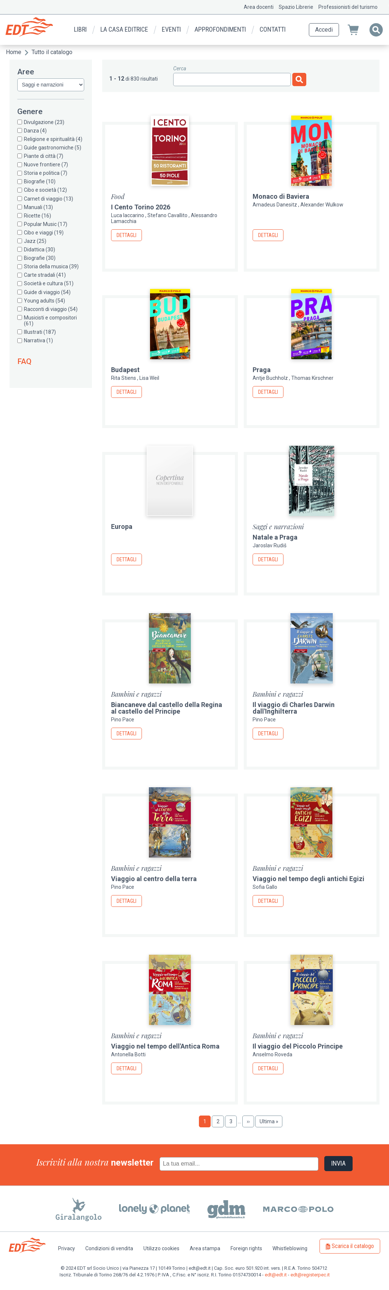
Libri (80, 29)
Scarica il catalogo (353, 1246)
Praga (262, 370)
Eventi (171, 29)
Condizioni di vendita (109, 1248)
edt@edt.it (276, 1274)
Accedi (324, 29)
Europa (121, 526)
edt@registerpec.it (310, 1274)
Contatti (273, 29)
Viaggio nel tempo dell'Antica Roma (165, 1046)
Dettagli (126, 235)
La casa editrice (124, 29)
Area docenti (259, 7)
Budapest (125, 370)
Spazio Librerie (296, 7)
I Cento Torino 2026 (140, 207)
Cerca (179, 68)
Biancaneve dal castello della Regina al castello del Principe (166, 708)
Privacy (66, 1248)
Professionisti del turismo (348, 7)
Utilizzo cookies (161, 1248)
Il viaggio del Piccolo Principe (298, 1046)
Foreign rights (246, 1248)
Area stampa (205, 1248)
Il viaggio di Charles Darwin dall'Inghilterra (294, 708)
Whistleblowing (289, 1248)
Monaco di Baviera (281, 196)
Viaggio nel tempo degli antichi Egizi (308, 879)
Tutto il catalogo (52, 52)
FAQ (24, 361)
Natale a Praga (275, 537)
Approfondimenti (220, 29)
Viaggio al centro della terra (154, 879)
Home (13, 52)
